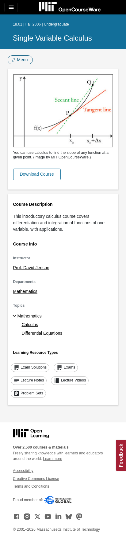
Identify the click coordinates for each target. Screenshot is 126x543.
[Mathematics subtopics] (15, 316)
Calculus (30, 324)
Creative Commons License (36, 479)
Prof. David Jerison (31, 267)
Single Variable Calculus (52, 38)
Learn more (52, 459)
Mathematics (25, 291)
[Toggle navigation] (11, 7)
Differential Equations (42, 333)
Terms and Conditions (31, 486)
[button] (37, 174)
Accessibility (23, 471)
